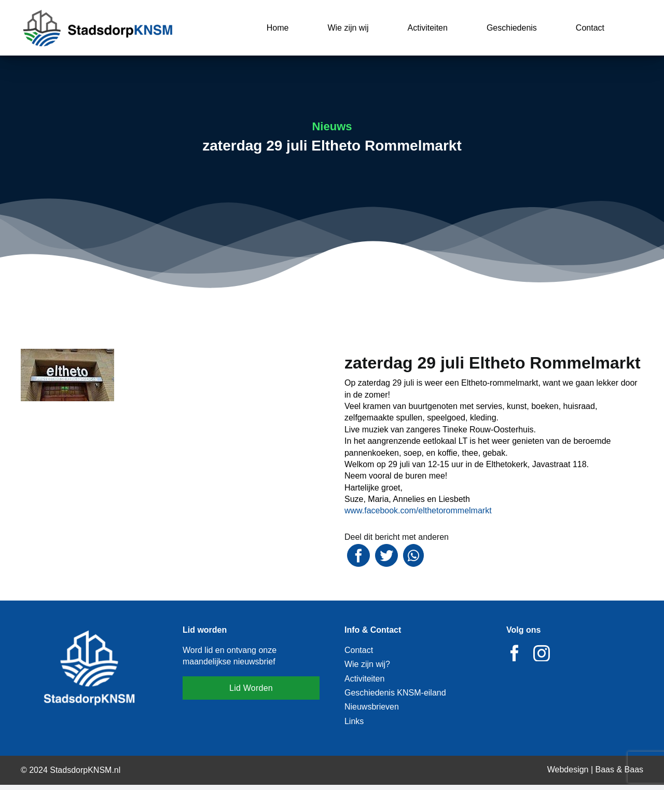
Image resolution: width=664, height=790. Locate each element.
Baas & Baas (620, 769)
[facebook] (514, 653)
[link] (418, 510)
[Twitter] (386, 555)
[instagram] (541, 653)
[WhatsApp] (413, 555)
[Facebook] (358, 555)
